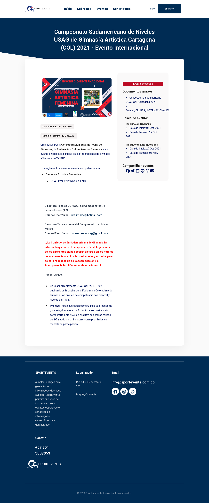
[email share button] (152, 170)
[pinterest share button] (143, 170)
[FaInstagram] (124, 391)
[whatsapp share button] (147, 170)
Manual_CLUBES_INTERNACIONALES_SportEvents (155, 110)
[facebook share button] (128, 170)
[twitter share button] (133, 170)
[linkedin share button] (138, 170)
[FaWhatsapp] (132, 391)
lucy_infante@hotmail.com (86, 215)
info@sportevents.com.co (133, 382)
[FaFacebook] (115, 391)
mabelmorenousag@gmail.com (89, 233)
